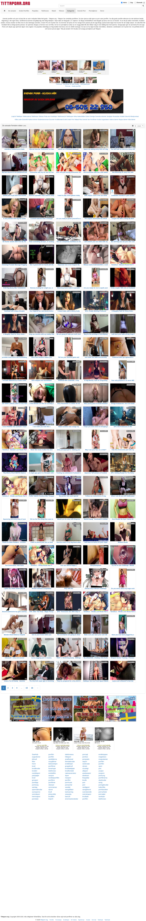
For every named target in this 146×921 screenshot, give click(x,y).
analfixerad (69, 759)
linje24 (50, 799)
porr (99, 768)
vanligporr (86, 787)
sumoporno (36, 792)
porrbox (85, 757)
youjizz (101, 771)
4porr (67, 775)
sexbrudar (86, 764)
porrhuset (68, 782)
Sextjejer (109, 116)
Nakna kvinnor (33, 119)
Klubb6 (122, 116)
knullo (84, 780)
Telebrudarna (27, 116)
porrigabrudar (103, 785)
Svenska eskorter (100, 116)
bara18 (67, 796)
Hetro (125, 2)
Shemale (140, 2)
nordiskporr (36, 773)
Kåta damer (131, 119)
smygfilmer (52, 761)
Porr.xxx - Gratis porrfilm (73, 86)
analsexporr (86, 773)
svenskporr (36, 794)
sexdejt (67, 787)
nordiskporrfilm (53, 778)
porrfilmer (51, 766)
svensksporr (86, 794)
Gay (131, 2)
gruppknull (69, 766)
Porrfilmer (93, 119)
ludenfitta (101, 787)
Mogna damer (123, 119)
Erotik (65, 119)
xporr (100, 766)
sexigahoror (86, 789)
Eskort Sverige (90, 116)
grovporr (35, 780)
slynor (50, 789)
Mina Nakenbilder (79, 116)
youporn (101, 773)
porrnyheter (102, 792)
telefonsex (52, 771)
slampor (51, 785)
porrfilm (51, 754)
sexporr (51, 775)
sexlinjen (101, 796)
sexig (100, 782)
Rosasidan (116, 116)
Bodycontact (135, 116)
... (21, 688)
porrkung (101, 775)
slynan (84, 766)
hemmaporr (36, 796)
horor (34, 764)
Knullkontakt (59, 119)
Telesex (41, 116)
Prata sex (47, 116)
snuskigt (85, 768)
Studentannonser (43, 119)
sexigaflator (69, 789)
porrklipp (35, 782)
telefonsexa (69, 754)
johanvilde (52, 794)
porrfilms (51, 780)
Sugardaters (105, 119)
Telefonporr (69, 116)
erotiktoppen (103, 754)
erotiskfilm (52, 773)
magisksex (102, 757)
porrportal (68, 785)
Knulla (99, 119)
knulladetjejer (70, 768)
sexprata (68, 794)
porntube (35, 799)
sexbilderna (52, 759)
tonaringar (52, 768)
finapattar (85, 778)
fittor (33, 761)
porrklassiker (103, 789)
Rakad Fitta (78, 119)
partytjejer (35, 775)
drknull (34, 759)
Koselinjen (53, 116)
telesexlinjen (52, 764)
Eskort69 (25, 119)
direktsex (85, 775)
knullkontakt (69, 771)
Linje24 (13, 116)
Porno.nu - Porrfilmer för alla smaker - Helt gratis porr (73, 84)
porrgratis (85, 759)
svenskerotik (87, 792)
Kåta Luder (18, 119)
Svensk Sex (86, 119)
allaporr (85, 771)
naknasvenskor (70, 773)
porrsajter (101, 794)
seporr (84, 761)
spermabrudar (37, 789)
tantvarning (69, 792)
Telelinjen (19, 116)
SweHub (35, 754)
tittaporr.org (44, 920)
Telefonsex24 (61, 116)
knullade (85, 796)
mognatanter (103, 759)
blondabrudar (70, 761)
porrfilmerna (102, 778)
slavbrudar (102, 780)
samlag (34, 787)
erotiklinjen (69, 764)
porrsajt (85, 754)
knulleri (34, 771)
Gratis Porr (70, 119)
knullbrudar (36, 768)
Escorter (52, 119)
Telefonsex (34, 116)
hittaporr (68, 757)
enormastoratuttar (71, 799)
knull (33, 766)
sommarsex (52, 787)
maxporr (68, 778)
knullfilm (51, 796)
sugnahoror (36, 757)
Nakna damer (114, 119)
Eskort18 (127, 116)
